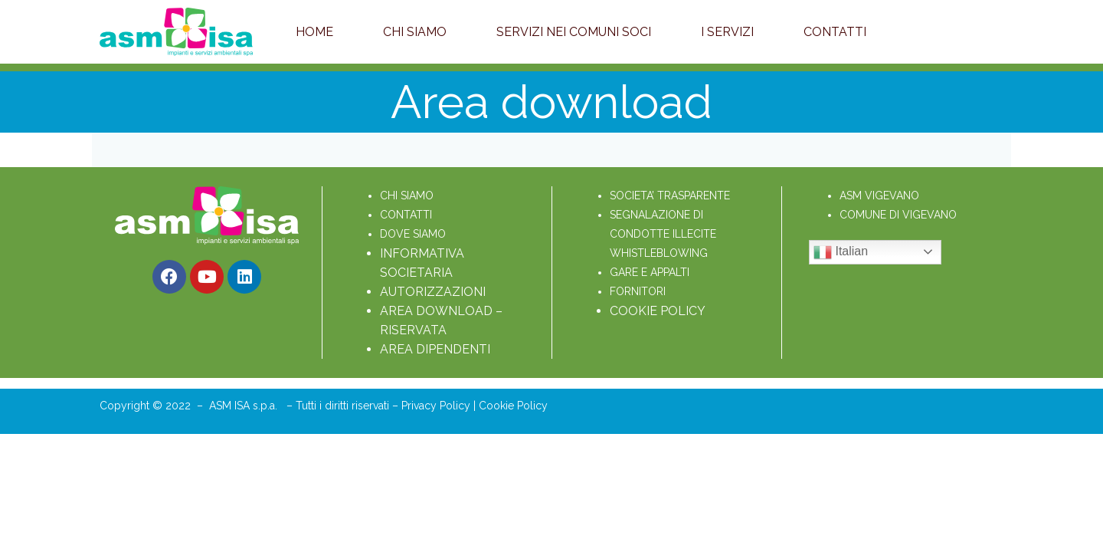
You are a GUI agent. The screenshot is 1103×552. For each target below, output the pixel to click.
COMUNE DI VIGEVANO (898, 215)
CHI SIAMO (407, 195)
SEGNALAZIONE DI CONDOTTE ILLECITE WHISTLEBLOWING (664, 234)
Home (314, 32)
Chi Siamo (415, 32)
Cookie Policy (513, 405)
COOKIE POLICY (657, 311)
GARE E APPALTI (649, 272)
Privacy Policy (437, 405)
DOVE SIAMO (413, 234)
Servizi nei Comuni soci (573, 32)
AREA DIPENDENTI (435, 349)
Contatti (835, 32)
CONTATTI (406, 215)
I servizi (727, 32)
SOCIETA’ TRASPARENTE (670, 195)
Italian (840, 252)
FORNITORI (638, 291)
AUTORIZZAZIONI (433, 291)
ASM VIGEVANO (879, 195)
